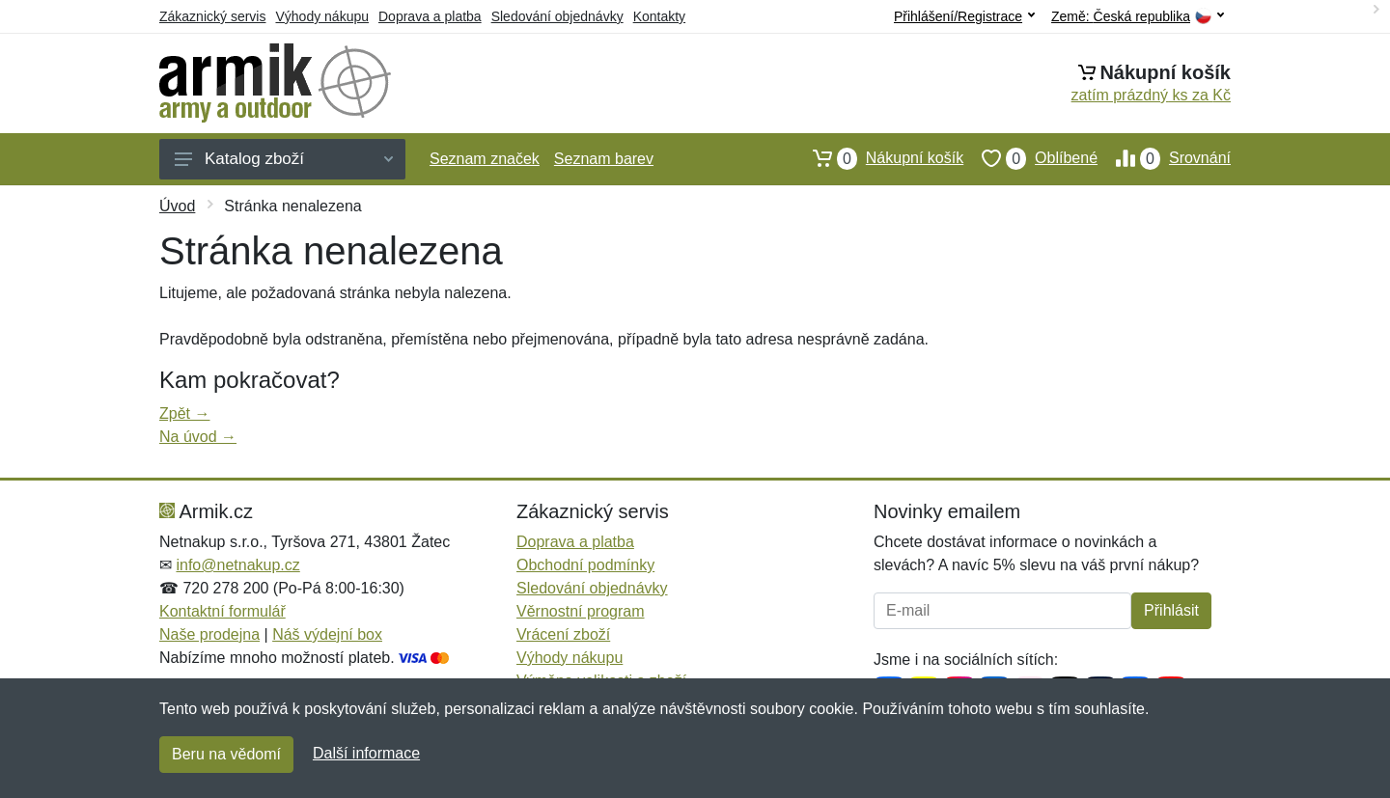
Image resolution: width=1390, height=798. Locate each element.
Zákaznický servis (212, 16)
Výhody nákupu (322, 16)
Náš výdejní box (327, 634)
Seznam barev (603, 159)
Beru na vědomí (226, 754)
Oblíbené (1030, 158)
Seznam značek (485, 159)
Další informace (366, 753)
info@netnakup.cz (237, 565)
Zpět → (184, 413)
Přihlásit (1171, 610)
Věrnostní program (580, 611)
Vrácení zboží (563, 634)
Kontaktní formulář (222, 611)
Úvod (177, 206)
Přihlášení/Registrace (964, 16)
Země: (1137, 17)
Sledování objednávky (557, 16)
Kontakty (659, 16)
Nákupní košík (878, 158)
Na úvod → (197, 436)
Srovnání (1164, 158)
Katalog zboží (284, 159)
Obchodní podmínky (585, 565)
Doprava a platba (430, 16)
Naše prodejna (209, 634)
